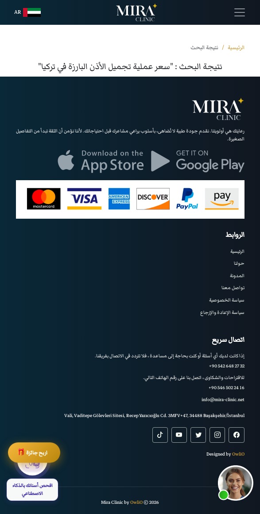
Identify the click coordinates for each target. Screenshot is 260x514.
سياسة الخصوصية (226, 300)
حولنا (239, 263)
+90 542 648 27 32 (226, 366)
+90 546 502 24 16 (226, 387)
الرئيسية (237, 251)
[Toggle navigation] (239, 12)
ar (27, 12)
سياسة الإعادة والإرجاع (222, 312)
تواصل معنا (232, 287)
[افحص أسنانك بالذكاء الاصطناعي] (32, 473)
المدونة (237, 275)
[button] (235, 483)
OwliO (238, 454)
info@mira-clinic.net (223, 399)
